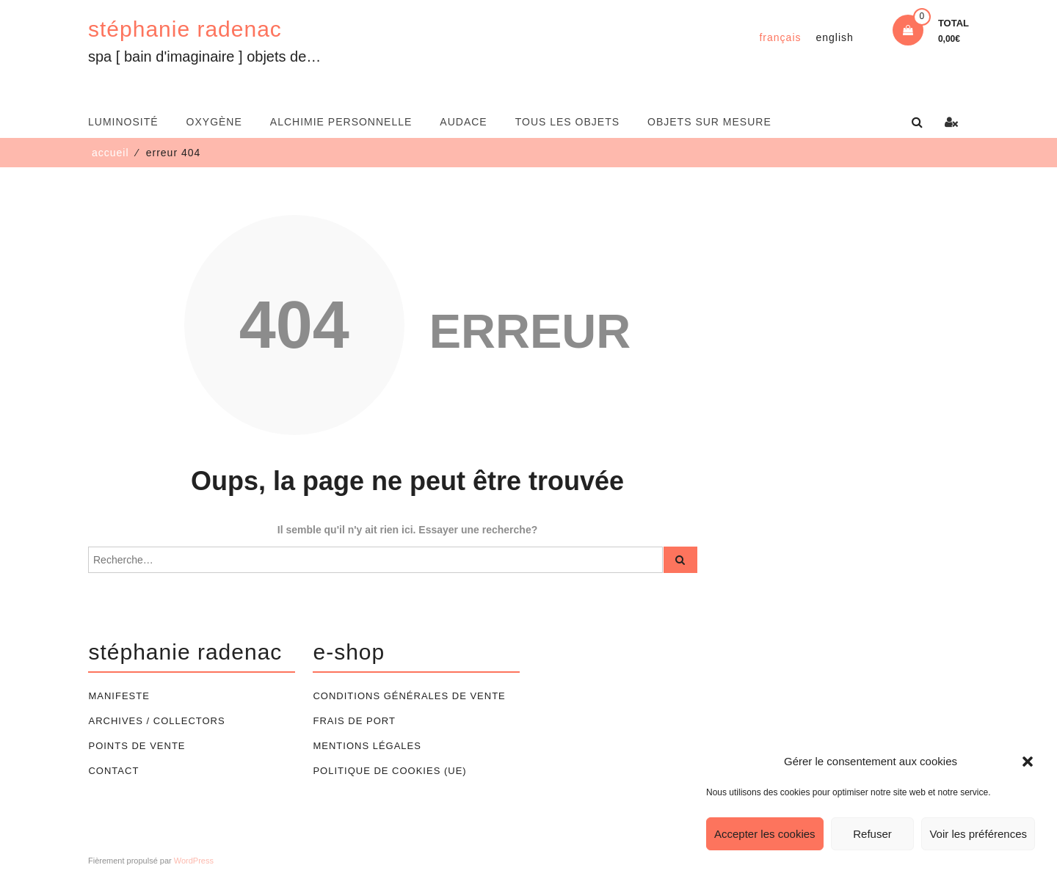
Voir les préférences (978, 834)
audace (463, 122)
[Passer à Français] (780, 37)
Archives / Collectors (156, 720)
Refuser (872, 834)
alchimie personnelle (341, 122)
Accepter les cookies (765, 834)
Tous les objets (567, 122)
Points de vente (136, 745)
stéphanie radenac (185, 29)
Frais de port (354, 720)
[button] (1027, 761)
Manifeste (118, 695)
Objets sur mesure (709, 122)
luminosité (123, 122)
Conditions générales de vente (409, 695)
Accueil (110, 152)
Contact (113, 770)
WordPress (194, 860)
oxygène (214, 122)
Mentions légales (367, 745)
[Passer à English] (835, 37)
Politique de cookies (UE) (389, 770)
